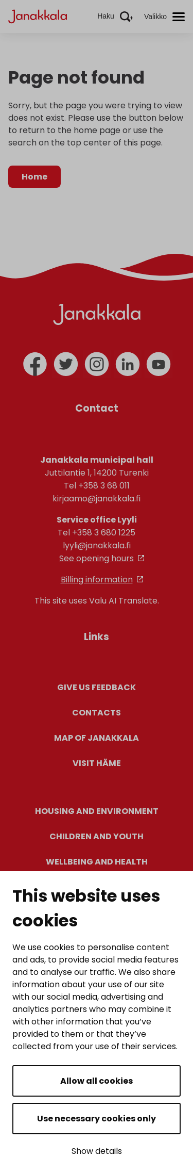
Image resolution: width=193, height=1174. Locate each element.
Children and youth (96, 836)
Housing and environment (97, 811)
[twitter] (65, 364)
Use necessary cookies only (96, 1118)
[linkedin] (127, 364)
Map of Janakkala (96, 738)
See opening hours (96, 558)
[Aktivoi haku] (115, 16)
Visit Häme (97, 763)
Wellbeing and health (97, 862)
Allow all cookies (96, 1081)
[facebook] (35, 364)
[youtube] (158, 364)
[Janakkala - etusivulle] (37, 16)
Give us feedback (96, 687)
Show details (97, 1151)
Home (34, 177)
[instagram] (96, 364)
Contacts (96, 713)
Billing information (97, 579)
